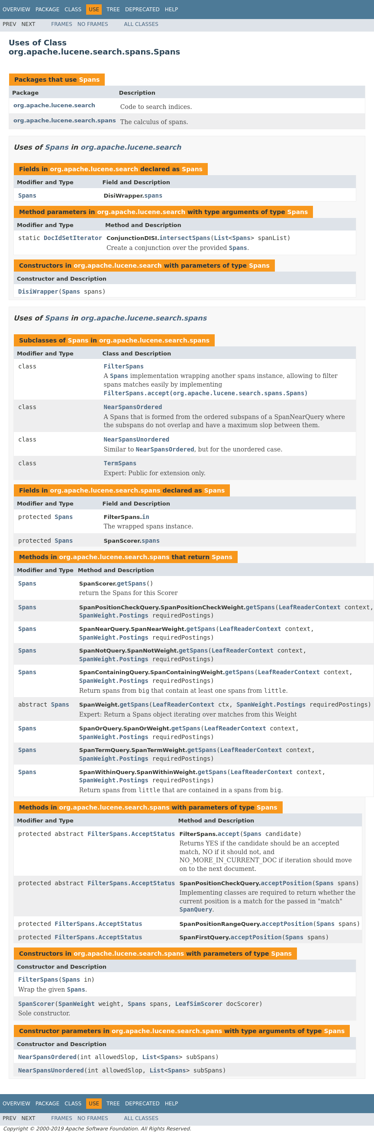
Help (171, 9)
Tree (113, 9)
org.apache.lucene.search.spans (64, 120)
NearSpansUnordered (137, 439)
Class (72, 9)
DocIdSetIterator (73, 237)
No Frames (92, 24)
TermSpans (120, 463)
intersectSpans (184, 237)
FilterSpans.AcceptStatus (131, 833)
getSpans (131, 583)
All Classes (141, 24)
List (221, 237)
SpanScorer (36, 1003)
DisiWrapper (38, 291)
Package (47, 9)
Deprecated (142, 9)
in (145, 516)
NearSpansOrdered (133, 406)
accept (229, 833)
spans (153, 195)
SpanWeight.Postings (113, 615)
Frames (61, 24)
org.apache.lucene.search (54, 105)
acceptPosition (286, 883)
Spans (89, 79)
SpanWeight (76, 1003)
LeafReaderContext (310, 607)
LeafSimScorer (198, 1003)
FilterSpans (124, 366)
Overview (16, 9)
